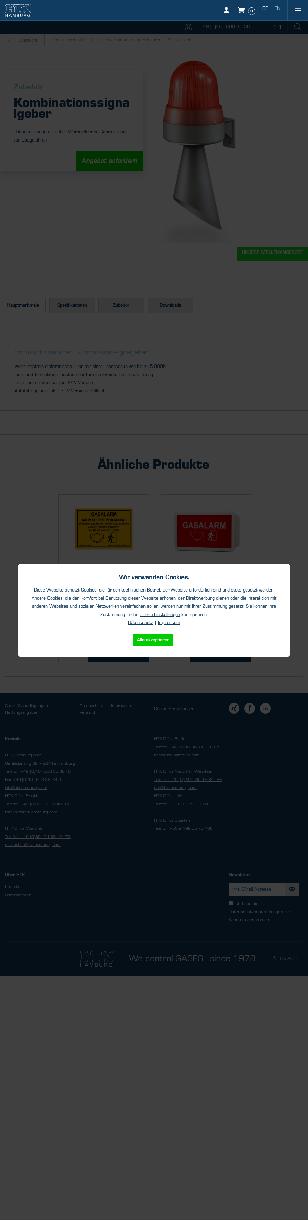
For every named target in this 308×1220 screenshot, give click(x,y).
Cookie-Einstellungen (160, 614)
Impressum (169, 622)
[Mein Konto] (228, 13)
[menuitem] (298, 10)
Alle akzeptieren (153, 640)
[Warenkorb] (247, 10)
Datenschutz (140, 622)
